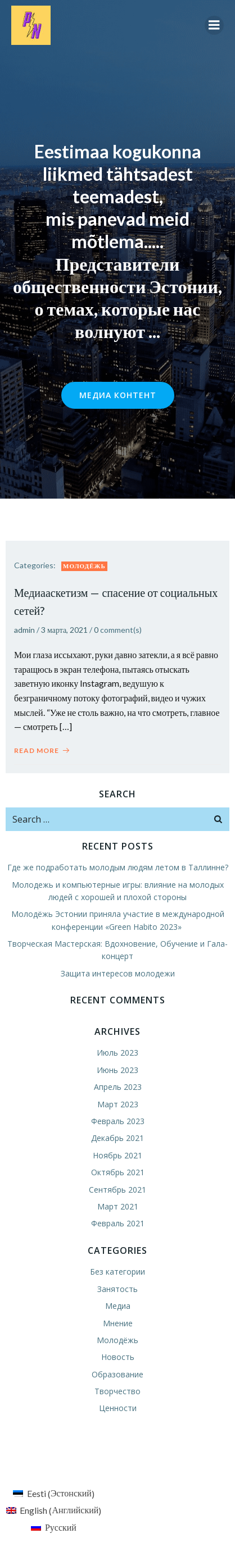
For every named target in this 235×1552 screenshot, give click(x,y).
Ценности (118, 1408)
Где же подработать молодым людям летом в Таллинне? (117, 867)
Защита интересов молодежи (118, 973)
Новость (117, 1357)
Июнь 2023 (117, 1070)
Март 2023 (117, 1104)
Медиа (117, 1305)
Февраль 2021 (117, 1223)
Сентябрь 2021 (117, 1189)
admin (24, 630)
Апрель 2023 (118, 1086)
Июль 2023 (117, 1052)
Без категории (117, 1271)
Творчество (117, 1391)
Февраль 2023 (117, 1121)
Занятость (117, 1289)
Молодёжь (84, 565)
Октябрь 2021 (117, 1172)
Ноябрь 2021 (117, 1155)
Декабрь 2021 (117, 1138)
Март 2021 (117, 1206)
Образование (117, 1374)
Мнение (118, 1323)
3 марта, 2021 (64, 630)
